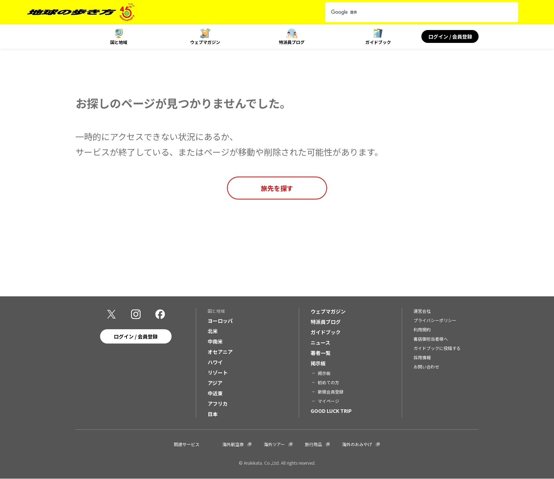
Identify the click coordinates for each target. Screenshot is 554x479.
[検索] (415, 12)
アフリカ (218, 404)
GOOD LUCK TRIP (331, 411)
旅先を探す (277, 188)
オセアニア (220, 352)
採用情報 (422, 358)
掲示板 (318, 363)
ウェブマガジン (205, 42)
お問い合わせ (426, 367)
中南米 (215, 341)
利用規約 (422, 330)
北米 (213, 331)
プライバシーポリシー (435, 320)
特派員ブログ (292, 42)
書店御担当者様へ (431, 339)
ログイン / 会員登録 (450, 36)
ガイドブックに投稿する (437, 348)
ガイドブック (378, 42)
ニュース (320, 342)
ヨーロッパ (220, 321)
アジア (215, 383)
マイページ (328, 401)
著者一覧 (321, 353)
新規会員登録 (330, 392)
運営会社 (422, 311)
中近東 (215, 393)
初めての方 (328, 383)
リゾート (218, 372)
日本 (213, 414)
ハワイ (215, 362)
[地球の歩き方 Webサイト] (80, 12)
